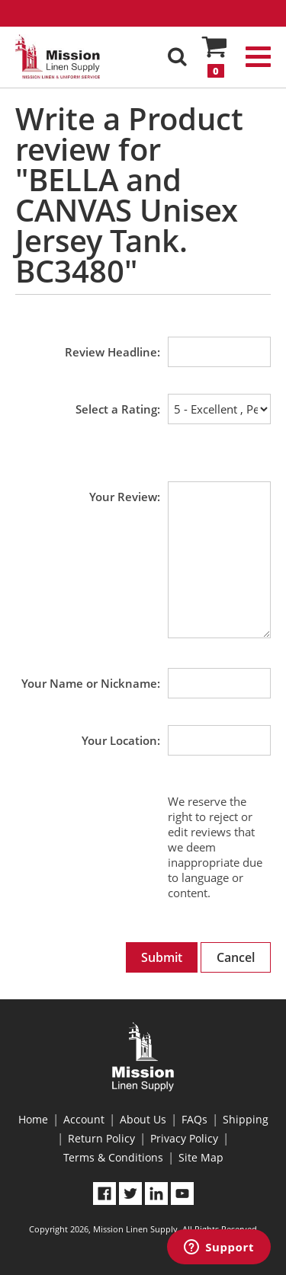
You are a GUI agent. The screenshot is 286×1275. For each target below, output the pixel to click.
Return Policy (101, 1138)
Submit (161, 957)
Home (33, 1119)
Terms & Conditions (113, 1157)
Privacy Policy (184, 1138)
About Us (143, 1119)
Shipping (245, 1119)
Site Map (200, 1157)
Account (83, 1119)
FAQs (194, 1119)
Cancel (236, 957)
